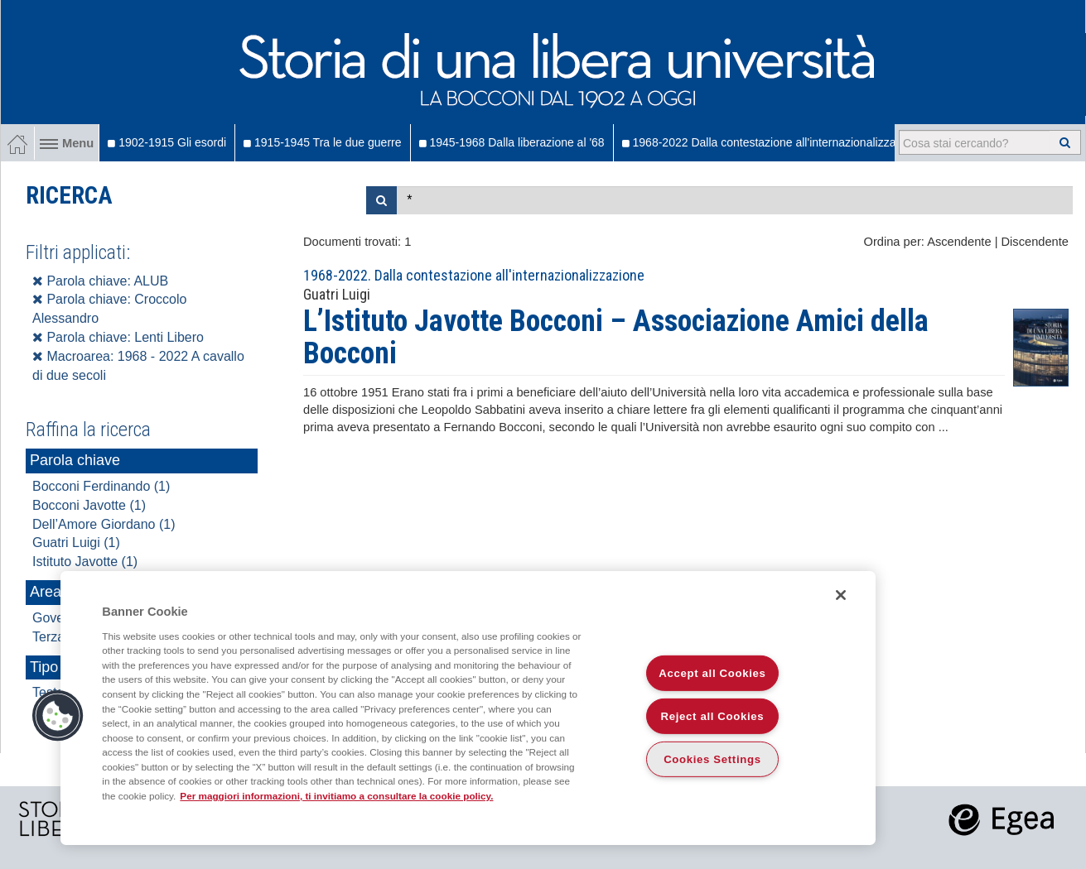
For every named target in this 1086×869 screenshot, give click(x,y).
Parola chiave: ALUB (100, 281)
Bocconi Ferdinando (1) (101, 486)
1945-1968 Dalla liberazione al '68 (512, 142)
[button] (57, 715)
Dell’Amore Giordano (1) (104, 524)
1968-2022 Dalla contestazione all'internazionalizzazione (773, 142)
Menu (67, 143)
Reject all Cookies (713, 716)
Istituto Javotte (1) (85, 562)
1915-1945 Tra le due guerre (322, 142)
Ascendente (959, 241)
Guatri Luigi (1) (76, 542)
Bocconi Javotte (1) (89, 505)
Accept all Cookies (712, 673)
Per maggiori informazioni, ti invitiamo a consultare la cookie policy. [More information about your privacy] (336, 795)
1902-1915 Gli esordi (167, 142)
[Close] (841, 595)
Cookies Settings (712, 759)
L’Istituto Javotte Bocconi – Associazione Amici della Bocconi (616, 338)
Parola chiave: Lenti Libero (118, 337)
